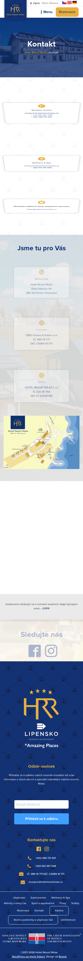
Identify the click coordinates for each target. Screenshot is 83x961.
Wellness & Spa (60, 897)
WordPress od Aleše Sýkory (28, 956)
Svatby (75, 903)
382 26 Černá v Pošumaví (41, 291)
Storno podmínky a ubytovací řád (33, 919)
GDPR (45, 608)
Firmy (63, 903)
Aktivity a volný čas (15, 903)
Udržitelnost (68, 919)
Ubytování (19, 897)
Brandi (63, 956)
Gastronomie (38, 897)
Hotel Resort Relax (36, 52)
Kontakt (39, 910)
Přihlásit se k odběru (41, 819)
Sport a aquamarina (42, 903)
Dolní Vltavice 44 (41, 287)
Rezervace (67, 12)
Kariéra (59, 910)
